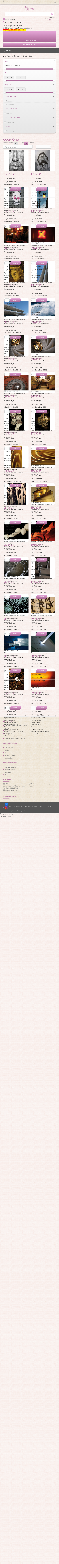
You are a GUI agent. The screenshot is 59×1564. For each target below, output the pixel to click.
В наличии (10, 104)
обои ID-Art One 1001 (11, 185)
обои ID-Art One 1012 (38, 185)
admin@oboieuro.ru (11, 790)
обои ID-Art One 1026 (38, 666)
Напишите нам (29, 45)
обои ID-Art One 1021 (11, 592)
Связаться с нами (10, 753)
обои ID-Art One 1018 (38, 518)
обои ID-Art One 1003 (38, 222)
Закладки (8, 772)
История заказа (10, 770)
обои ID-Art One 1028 (38, 704)
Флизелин (9, 113)
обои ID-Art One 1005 (38, 259)
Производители (10, 747)
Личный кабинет (10, 767)
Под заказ (9, 101)
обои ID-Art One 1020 (38, 555)
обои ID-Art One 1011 (11, 407)
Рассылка (8, 775)
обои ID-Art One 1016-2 (39, 481)
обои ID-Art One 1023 (11, 629)
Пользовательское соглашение (15, 738)
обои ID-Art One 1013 (38, 407)
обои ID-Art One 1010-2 (39, 370)
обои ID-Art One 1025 (11, 666)
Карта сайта (9, 758)
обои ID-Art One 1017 (11, 518)
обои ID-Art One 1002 (11, 222)
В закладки (10, 178)
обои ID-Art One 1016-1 (12, 481)
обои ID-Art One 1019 (11, 555)
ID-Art (25, 56)
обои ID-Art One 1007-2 (12, 333)
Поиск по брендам (13, 56)
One (30, 56)
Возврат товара (10, 755)
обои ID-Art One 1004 (11, 259)
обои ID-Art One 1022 (38, 592)
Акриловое (10, 122)
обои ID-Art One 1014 (11, 444)
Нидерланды (10, 131)
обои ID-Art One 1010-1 (12, 370)
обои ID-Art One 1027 (11, 704)
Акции (7, 750)
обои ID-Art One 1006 (11, 296)
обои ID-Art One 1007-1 (39, 296)
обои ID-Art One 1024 (38, 629)
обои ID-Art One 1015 (38, 444)
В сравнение (11, 182)
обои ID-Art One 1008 (38, 333)
